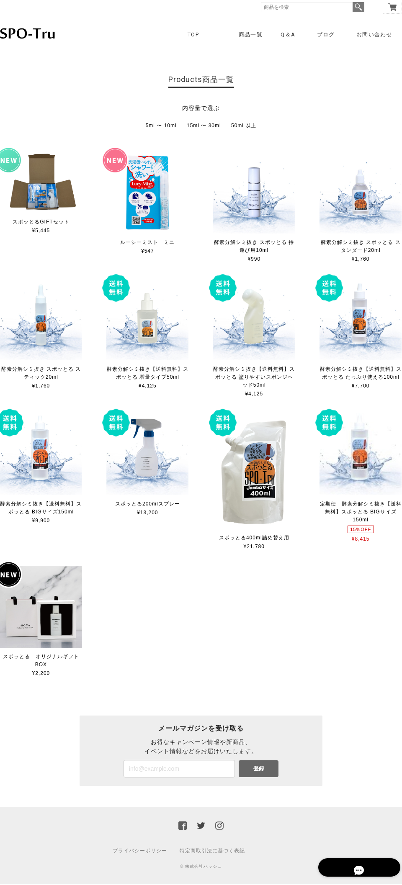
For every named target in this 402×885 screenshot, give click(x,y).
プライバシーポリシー (140, 851)
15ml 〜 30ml (204, 126)
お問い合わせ (374, 34)
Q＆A (288, 34)
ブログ (326, 34)
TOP (193, 34)
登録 (258, 769)
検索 (358, 7)
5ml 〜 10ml (161, 126)
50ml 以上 (243, 126)
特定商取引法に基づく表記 (212, 851)
